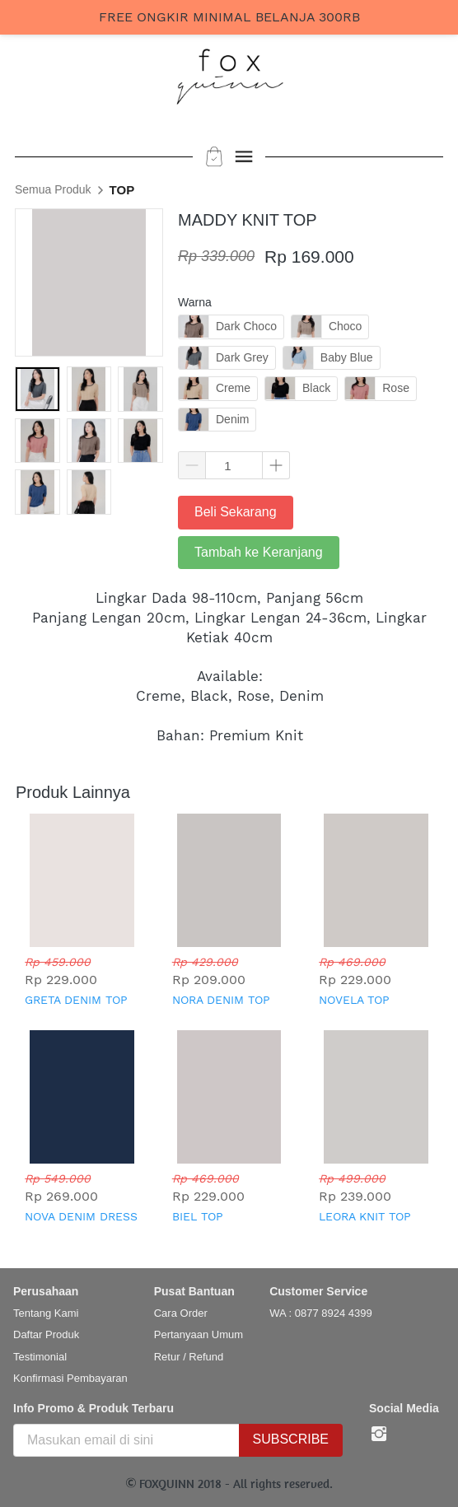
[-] (379, 1434)
